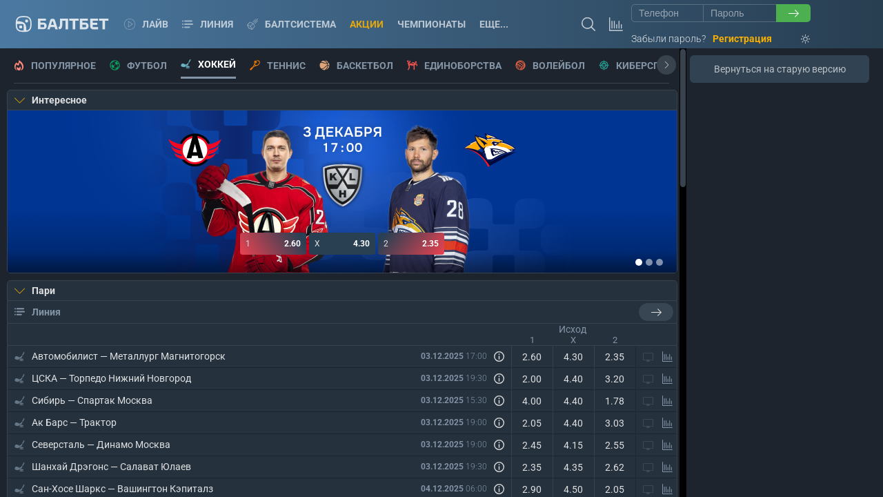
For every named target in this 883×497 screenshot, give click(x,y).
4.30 (342, 243)
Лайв (146, 24)
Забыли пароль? (668, 38)
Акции (367, 24)
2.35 (411, 243)
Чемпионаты (431, 24)
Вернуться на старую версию (780, 69)
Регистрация (742, 38)
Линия (207, 24)
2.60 (273, 243)
